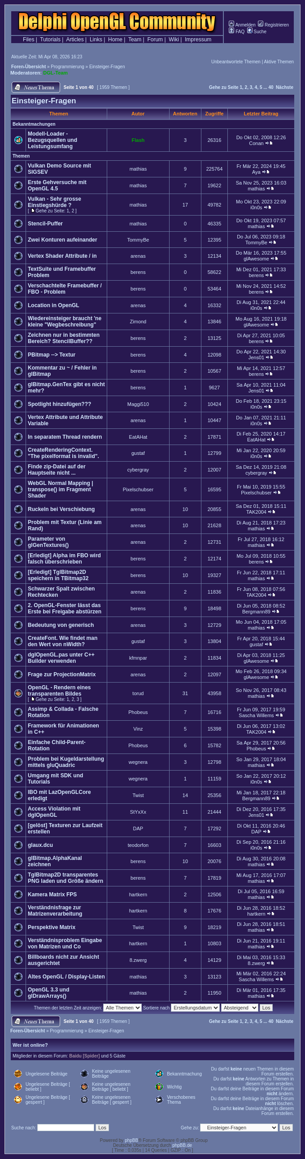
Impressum (198, 39)
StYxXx (138, 812)
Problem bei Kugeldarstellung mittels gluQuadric (66, 762)
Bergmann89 (256, 611)
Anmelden (242, 24)
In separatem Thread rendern (65, 437)
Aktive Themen (279, 61)
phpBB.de (182, 1145)
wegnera (138, 762)
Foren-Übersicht (28, 66)
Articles (74, 39)
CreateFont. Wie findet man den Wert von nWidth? (62, 641)
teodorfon (138, 845)
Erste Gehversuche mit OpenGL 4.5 (57, 185)
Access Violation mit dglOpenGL (54, 812)
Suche (256, 31)
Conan (256, 143)
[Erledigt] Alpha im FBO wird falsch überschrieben (64, 558)
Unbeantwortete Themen (236, 61)
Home (115, 39)
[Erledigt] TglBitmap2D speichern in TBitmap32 (58, 575)
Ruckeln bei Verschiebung (61, 509)
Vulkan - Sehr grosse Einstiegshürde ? (54, 202)
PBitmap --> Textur (51, 355)
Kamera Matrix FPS (52, 894)
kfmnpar (138, 658)
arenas (138, 256)
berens (138, 272)
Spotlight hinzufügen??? (59, 404)
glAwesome (256, 258)
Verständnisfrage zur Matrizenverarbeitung (55, 910)
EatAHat (138, 437)
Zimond (138, 321)
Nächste (284, 87)
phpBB (131, 1140)
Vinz (138, 729)
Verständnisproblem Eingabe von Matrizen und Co (65, 943)
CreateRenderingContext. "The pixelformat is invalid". (63, 453)
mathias (138, 169)
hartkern (138, 894)
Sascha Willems (256, 715)
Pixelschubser (138, 489)
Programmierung (67, 66)
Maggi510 (138, 404)
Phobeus (138, 712)
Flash (138, 140)
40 (270, 87)
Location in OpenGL (53, 305)
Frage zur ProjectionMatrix (62, 674)
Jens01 (256, 357)
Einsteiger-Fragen (107, 66)
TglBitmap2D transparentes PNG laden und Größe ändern (65, 878)
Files (28, 39)
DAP (138, 828)
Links (96, 39)
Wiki (174, 39)
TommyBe (138, 239)
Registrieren (273, 24)
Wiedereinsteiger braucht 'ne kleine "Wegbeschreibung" (64, 321)
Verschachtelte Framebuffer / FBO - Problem (65, 288)
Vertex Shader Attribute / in (62, 256)
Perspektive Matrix (51, 927)
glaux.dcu (40, 845)
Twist (138, 795)
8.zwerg (138, 960)
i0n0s (256, 207)
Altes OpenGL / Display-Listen (66, 977)
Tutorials (50, 39)
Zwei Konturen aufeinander (62, 240)
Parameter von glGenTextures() (48, 542)
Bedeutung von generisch (61, 625)
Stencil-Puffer (45, 223)
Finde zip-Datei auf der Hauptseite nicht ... (57, 469)
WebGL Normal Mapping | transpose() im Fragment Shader (60, 489)
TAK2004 (256, 512)
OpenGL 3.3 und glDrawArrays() (48, 993)
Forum (155, 39)
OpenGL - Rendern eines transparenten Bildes (59, 690)
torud (138, 693)
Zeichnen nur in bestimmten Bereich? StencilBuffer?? (64, 338)
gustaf (138, 453)
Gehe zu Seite (224, 87)
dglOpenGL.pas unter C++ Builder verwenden (61, 658)
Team (134, 39)
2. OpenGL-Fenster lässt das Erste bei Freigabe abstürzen (64, 608)
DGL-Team (55, 72)
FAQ (236, 31)
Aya (256, 172)
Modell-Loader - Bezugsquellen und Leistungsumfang (52, 140)
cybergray (138, 469)
